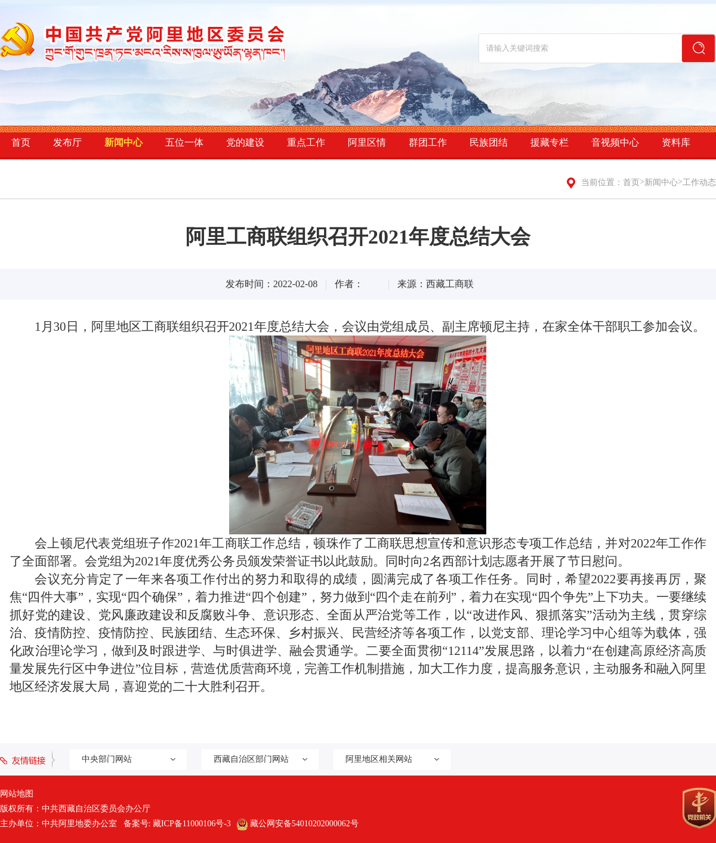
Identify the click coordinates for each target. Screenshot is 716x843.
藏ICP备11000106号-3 (192, 823)
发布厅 (67, 142)
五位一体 (184, 142)
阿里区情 (367, 142)
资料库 (676, 142)
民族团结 (489, 142)
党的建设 (245, 142)
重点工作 (306, 142)
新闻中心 (123, 142)
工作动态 (699, 182)
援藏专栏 (549, 142)
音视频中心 (615, 142)
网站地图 (16, 793)
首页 (20, 142)
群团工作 (428, 142)
